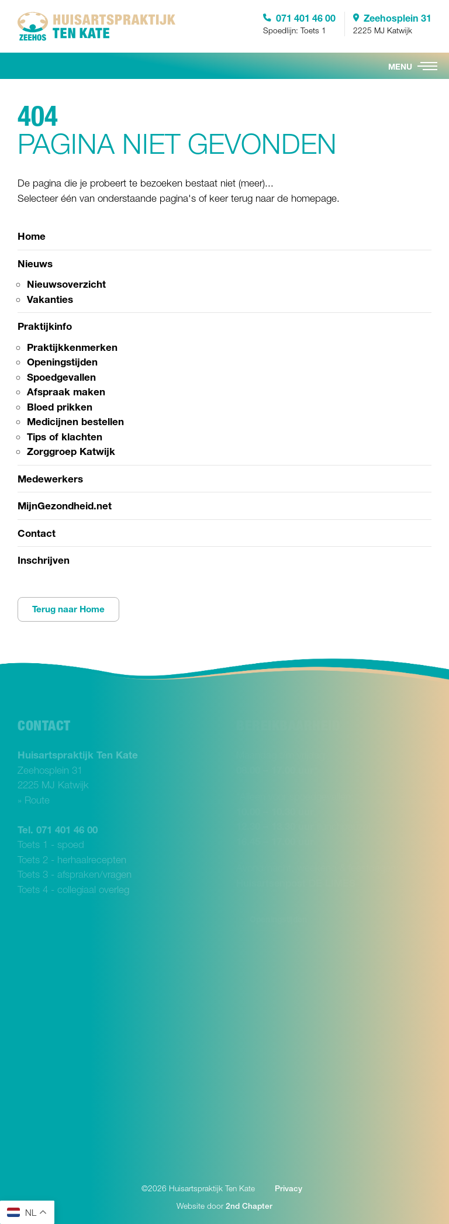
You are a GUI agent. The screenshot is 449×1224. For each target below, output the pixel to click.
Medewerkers (50, 479)
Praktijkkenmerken (72, 347)
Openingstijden (62, 362)
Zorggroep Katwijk (71, 451)
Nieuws (35, 263)
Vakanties (50, 299)
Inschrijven (44, 560)
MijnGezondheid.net (65, 505)
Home (32, 236)
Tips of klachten (64, 436)
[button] (427, 66)
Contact (37, 533)
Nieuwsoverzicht (66, 284)
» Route (34, 800)
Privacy (288, 1188)
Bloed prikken (59, 407)
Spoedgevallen (61, 377)
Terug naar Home (68, 609)
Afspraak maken (66, 391)
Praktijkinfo (45, 326)
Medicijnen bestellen (75, 421)
